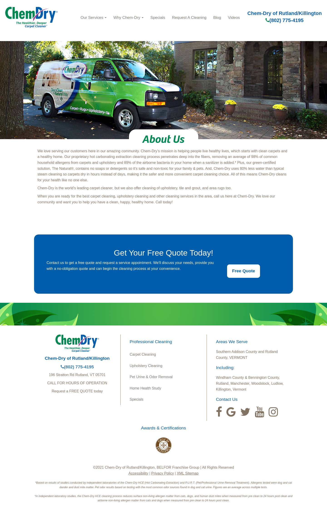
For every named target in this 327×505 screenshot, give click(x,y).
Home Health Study (145, 388)
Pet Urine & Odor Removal (151, 377)
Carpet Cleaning (143, 354)
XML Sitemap (187, 473)
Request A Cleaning (189, 17)
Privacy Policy (162, 473)
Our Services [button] (94, 17)
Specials (157, 17)
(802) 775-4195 (284, 20)
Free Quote (243, 271)
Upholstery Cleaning (146, 366)
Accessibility (138, 473)
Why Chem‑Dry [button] (128, 17)
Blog (217, 17)
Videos (234, 17)
